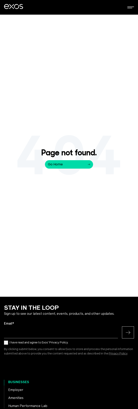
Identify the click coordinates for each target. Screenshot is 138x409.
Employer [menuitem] (15, 390)
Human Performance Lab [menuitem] (27, 406)
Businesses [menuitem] (18, 382)
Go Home (69, 164)
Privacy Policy (118, 353)
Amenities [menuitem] (15, 398)
